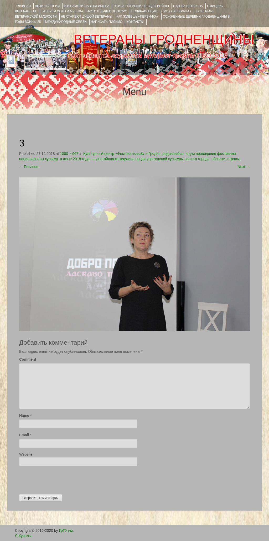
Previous (28, 167)
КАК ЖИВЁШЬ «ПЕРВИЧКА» (137, 16)
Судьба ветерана (188, 6)
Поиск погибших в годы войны (141, 6)
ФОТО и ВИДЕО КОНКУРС (107, 11)
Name (24, 415)
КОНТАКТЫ (135, 22)
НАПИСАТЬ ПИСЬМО (107, 22)
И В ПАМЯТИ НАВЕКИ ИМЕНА (86, 6)
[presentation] (59, 479)
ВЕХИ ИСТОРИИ (47, 6)
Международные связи (66, 22)
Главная (23, 6)
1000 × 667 (69, 153)
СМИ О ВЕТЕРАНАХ (176, 11)
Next (243, 167)
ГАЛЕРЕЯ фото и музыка (62, 11)
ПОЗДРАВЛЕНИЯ (144, 11)
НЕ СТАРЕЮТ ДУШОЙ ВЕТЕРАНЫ (86, 16)
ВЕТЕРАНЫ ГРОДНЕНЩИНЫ (164, 39)
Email (24, 435)
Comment (27, 359)
